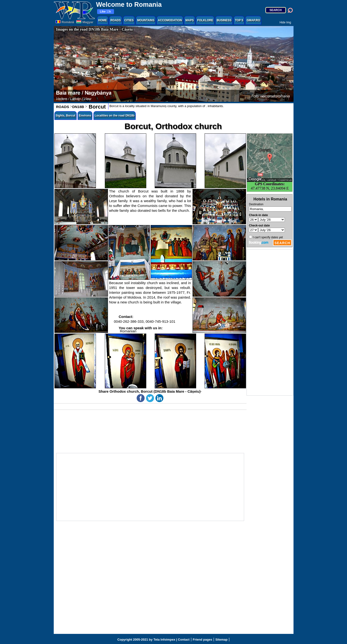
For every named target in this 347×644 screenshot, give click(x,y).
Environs (85, 115)
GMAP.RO (253, 20)
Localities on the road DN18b (114, 115)
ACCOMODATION (170, 20)
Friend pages (202, 639)
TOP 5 (239, 20)
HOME (102, 20)
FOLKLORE (205, 20)
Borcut (96, 107)
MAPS (189, 20)
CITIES (129, 20)
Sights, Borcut (65, 115)
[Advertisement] (270, 322)
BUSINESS (224, 20)
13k (105, 11)
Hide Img (285, 22)
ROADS (115, 20)
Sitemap (221, 639)
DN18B (78, 107)
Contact (183, 639)
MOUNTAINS (145, 20)
